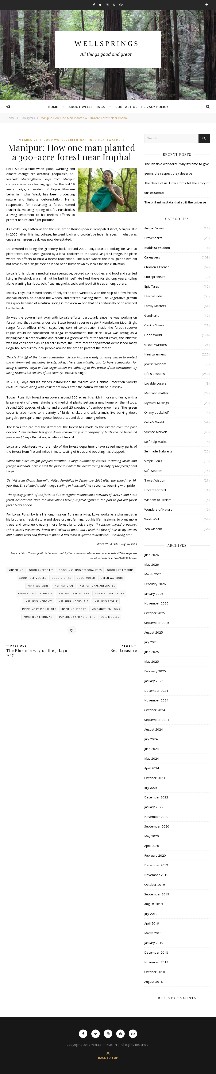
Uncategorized (155, 490)
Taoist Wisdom (155, 480)
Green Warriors (82, 140)
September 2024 (156, 719)
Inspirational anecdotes (97, 585)
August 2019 (153, 904)
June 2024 (151, 749)
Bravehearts (153, 238)
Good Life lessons (120, 570)
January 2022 (153, 807)
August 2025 (153, 632)
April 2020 (151, 846)
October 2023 (154, 778)
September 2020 (156, 826)
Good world (86, 577)
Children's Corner (156, 267)
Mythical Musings (156, 403)
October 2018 (154, 972)
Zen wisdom (153, 529)
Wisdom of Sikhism (157, 500)
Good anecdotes (41, 570)
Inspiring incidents (39, 601)
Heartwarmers (111, 140)
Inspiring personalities (39, 609)
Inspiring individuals (73, 601)
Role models (110, 616)
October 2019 (154, 884)
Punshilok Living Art (38, 616)
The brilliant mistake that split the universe (175, 202)
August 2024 (153, 729)
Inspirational (64, 585)
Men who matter (156, 393)
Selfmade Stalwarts (158, 451)
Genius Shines (154, 325)
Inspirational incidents (35, 593)
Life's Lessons (154, 373)
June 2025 (151, 652)
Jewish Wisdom (155, 364)
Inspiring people (106, 601)
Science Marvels (155, 432)
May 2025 (151, 661)
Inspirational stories (73, 593)
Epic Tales (151, 286)
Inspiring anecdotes (109, 593)
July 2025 (151, 642)
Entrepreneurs (155, 277)
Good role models (32, 577)
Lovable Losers (155, 383)
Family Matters (155, 306)
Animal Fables (154, 228)
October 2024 (154, 710)
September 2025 (156, 622)
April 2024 (151, 768)
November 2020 (156, 816)
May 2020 (151, 836)
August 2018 (153, 981)
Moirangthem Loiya (106, 609)
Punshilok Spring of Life (77, 616)
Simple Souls (153, 461)
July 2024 (151, 739)
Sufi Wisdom (153, 470)
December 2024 (156, 690)
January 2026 (153, 593)
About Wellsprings (87, 107)
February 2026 (155, 584)
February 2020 (155, 855)
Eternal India (153, 296)
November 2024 (156, 700)
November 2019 (156, 875)
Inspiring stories (73, 609)
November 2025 (156, 603)
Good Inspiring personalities (80, 570)
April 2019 (151, 923)
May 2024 (151, 758)
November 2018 (156, 962)
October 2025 (154, 613)
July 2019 (151, 913)
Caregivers (27, 118)
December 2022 (156, 797)
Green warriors (111, 577)
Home (53, 107)
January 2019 (153, 943)
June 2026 (151, 555)
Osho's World (154, 422)
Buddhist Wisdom (157, 247)
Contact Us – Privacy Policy (141, 107)
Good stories (61, 577)
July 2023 (151, 787)
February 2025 (155, 671)
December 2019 (156, 865)
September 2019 (156, 894)
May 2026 (151, 564)
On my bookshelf (156, 412)
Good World (54, 140)
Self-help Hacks (155, 441)
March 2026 (153, 574)
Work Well (151, 519)
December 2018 (156, 952)
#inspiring (16, 570)
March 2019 (153, 933)
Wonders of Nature (158, 509)
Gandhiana (151, 315)
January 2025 (153, 681)
